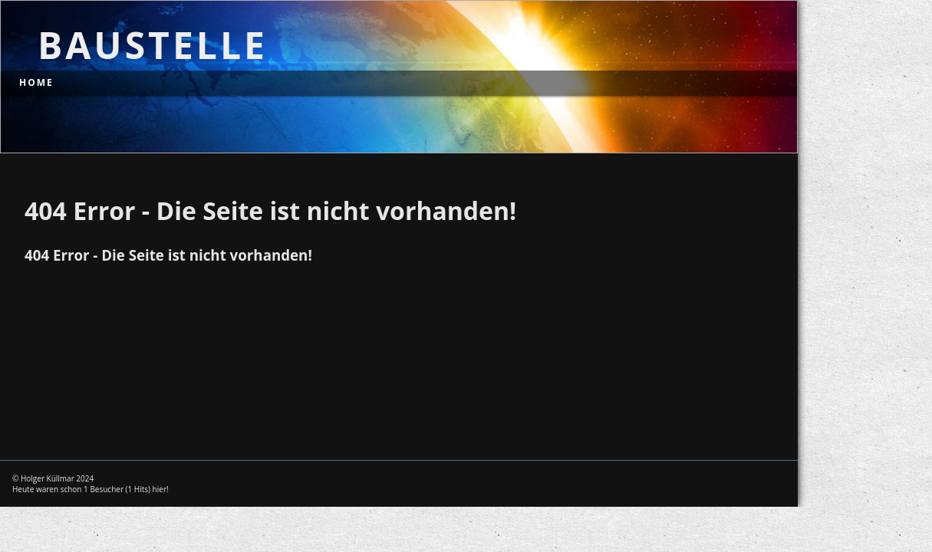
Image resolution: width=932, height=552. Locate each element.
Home (36, 82)
